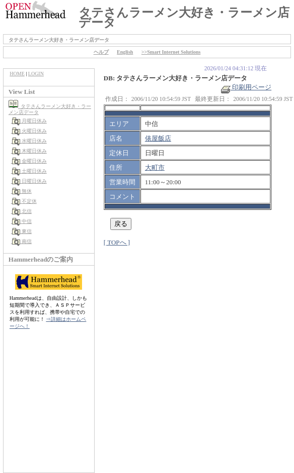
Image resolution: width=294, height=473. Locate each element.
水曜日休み (29, 141)
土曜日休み (29, 171)
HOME (17, 73)
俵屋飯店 (158, 138)
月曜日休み (29, 121)
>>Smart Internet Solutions (171, 52)
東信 (21, 231)
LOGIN (36, 73)
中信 (21, 221)
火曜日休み (29, 131)
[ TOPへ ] (117, 242)
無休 (21, 191)
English (125, 52)
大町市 (155, 167)
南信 (21, 241)
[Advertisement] (49, 406)
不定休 (24, 201)
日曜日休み (29, 181)
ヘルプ (101, 52)
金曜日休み (29, 161)
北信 (21, 211)
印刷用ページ (246, 87)
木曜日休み (29, 151)
